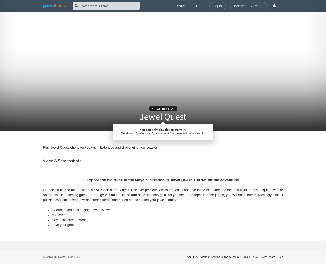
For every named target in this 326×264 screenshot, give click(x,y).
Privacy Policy (230, 256)
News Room (267, 256)
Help (200, 5)
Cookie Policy (250, 256)
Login (217, 5)
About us (192, 256)
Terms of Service (210, 256)
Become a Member (248, 5)
